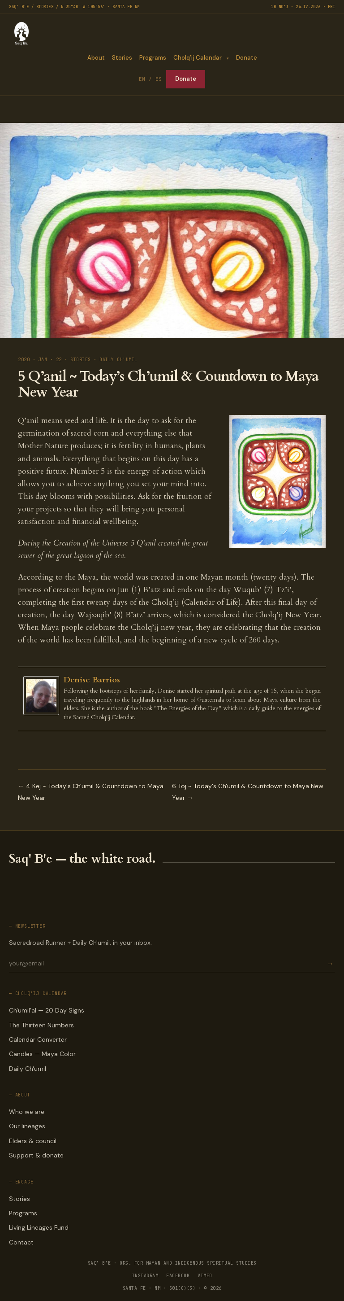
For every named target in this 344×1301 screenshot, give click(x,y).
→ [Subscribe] (330, 963)
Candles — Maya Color (42, 1054)
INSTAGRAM (145, 1276)
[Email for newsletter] (167, 963)
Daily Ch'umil (27, 1069)
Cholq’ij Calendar (197, 57)
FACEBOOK (177, 1276)
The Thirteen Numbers (41, 1025)
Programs (152, 57)
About (95, 57)
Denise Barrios (92, 679)
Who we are (26, 1112)
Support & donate (36, 1155)
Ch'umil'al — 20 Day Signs (46, 1010)
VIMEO (205, 1276)
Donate (246, 57)
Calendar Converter (38, 1039)
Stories (122, 57)
